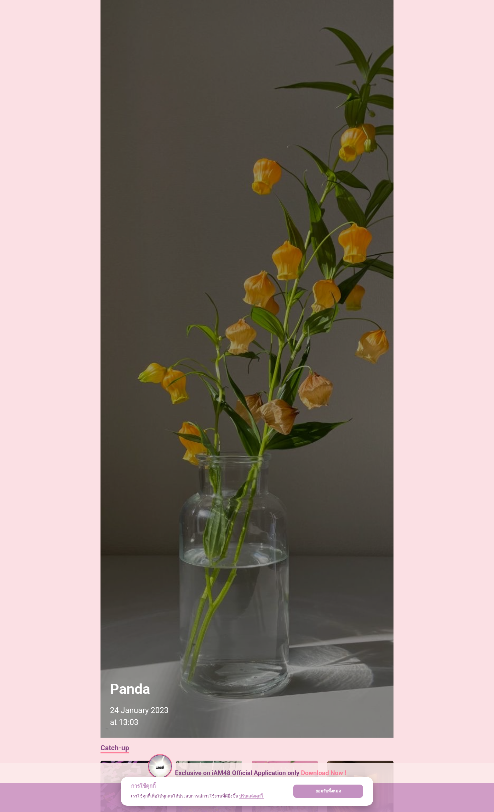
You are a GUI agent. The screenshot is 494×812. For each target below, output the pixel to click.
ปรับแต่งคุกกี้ (251, 795)
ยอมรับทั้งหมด (328, 791)
